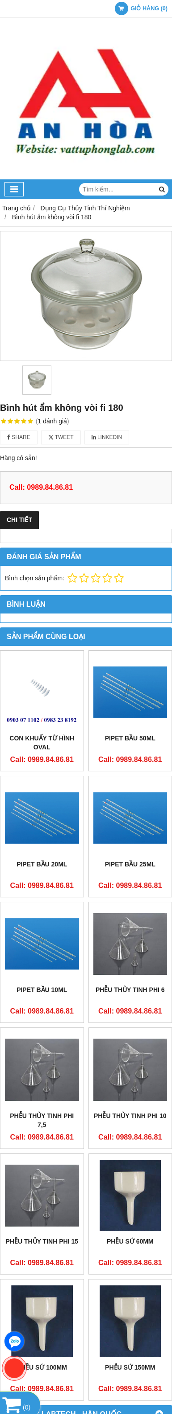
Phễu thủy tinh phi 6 (130, 989)
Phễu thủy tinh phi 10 (130, 1115)
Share (18, 437)
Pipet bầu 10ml (42, 989)
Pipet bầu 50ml (130, 738)
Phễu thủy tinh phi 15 (42, 1241)
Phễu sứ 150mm (130, 1367)
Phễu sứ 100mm (42, 1367)
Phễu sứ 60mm (130, 1241)
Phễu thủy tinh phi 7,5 (42, 1120)
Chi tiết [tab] (19, 519)
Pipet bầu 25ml (130, 864)
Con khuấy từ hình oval (41, 743)
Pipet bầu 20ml (42, 864)
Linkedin (107, 437)
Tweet (61, 437)
